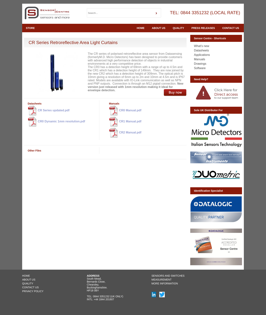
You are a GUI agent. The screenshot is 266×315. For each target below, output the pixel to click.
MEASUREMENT (161, 279)
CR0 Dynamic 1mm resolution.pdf (56, 121)
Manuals (199, 59)
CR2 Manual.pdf (125, 132)
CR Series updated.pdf (48, 110)
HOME (140, 28)
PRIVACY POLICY (32, 291)
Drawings (200, 63)
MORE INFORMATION (164, 283)
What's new (201, 46)
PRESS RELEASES (203, 28)
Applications (202, 54)
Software (200, 68)
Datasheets (201, 50)
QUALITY (178, 28)
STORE (30, 28)
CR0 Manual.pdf (125, 110)
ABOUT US (158, 28)
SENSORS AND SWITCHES (168, 275)
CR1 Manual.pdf (125, 121)
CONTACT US (230, 28)
